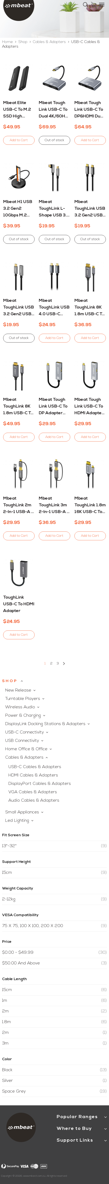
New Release (18, 690)
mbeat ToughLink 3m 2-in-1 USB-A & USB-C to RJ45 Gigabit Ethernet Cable (54, 505)
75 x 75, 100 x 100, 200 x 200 (54, 926)
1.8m (54, 1022)
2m (54, 1011)
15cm (54, 872)
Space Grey (54, 1091)
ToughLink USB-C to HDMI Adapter (18, 604)
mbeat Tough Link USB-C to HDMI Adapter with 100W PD (89, 407)
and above (54, 963)
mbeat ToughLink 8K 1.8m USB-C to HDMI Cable (18, 407)
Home (8, 42)
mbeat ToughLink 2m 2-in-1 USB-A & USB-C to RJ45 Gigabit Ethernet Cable (18, 505)
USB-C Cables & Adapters (34, 767)
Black (54, 1070)
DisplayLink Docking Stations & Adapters (45, 724)
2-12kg (54, 899)
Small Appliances (22, 812)
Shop (23, 42)
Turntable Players (22, 699)
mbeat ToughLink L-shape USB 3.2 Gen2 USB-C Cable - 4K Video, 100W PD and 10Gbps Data (54, 209)
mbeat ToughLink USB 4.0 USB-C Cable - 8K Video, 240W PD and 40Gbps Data (54, 308)
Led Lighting (17, 821)
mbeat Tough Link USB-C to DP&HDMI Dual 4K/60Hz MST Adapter (89, 110)
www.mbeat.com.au (34, 1176)
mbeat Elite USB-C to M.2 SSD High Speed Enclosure (17, 110)
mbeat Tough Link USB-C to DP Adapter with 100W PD (54, 407)
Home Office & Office (26, 749)
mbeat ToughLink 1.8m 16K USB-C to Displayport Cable (90, 505)
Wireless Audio (20, 707)
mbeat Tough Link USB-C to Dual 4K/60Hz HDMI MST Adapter (53, 110)
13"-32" (54, 846)
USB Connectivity (22, 741)
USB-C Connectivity (24, 732)
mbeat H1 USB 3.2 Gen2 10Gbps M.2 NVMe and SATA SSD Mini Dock (18, 209)
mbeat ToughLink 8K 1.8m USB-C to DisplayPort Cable (89, 308)
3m (54, 1043)
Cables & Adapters (50, 42)
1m (54, 1000)
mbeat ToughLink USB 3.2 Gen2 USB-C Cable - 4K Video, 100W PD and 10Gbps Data (89, 209)
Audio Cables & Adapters (33, 800)
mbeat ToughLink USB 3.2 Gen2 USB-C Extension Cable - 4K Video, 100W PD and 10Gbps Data (18, 308)
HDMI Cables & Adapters (33, 775)
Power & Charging (23, 716)
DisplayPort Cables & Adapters (39, 784)
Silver (54, 1081)
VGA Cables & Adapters (32, 792)
